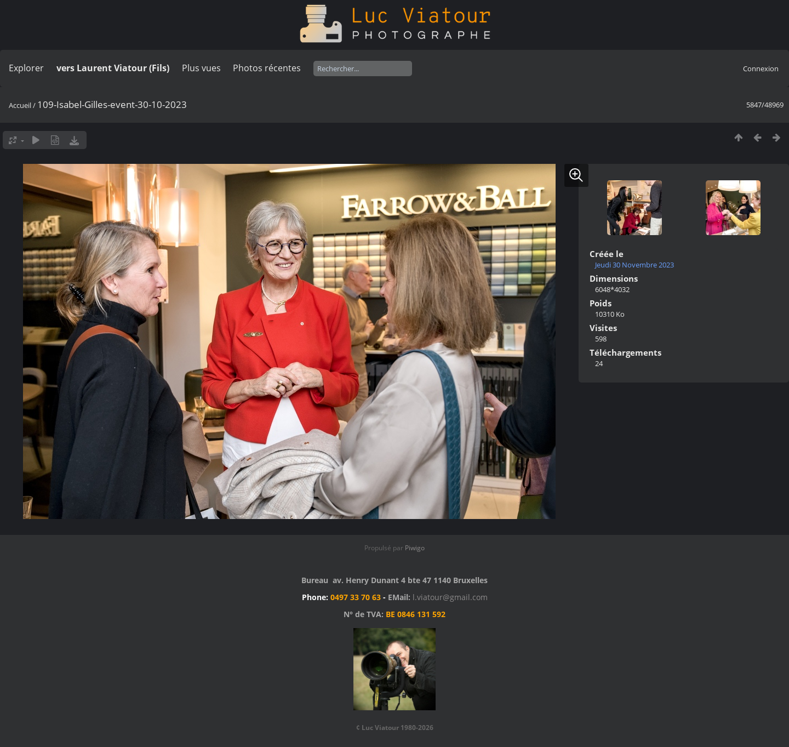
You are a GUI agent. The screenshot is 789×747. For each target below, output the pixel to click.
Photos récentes (267, 68)
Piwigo (415, 547)
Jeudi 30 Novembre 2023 (634, 265)
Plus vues (201, 68)
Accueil (20, 105)
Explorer (26, 68)
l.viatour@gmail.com (450, 597)
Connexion (761, 68)
